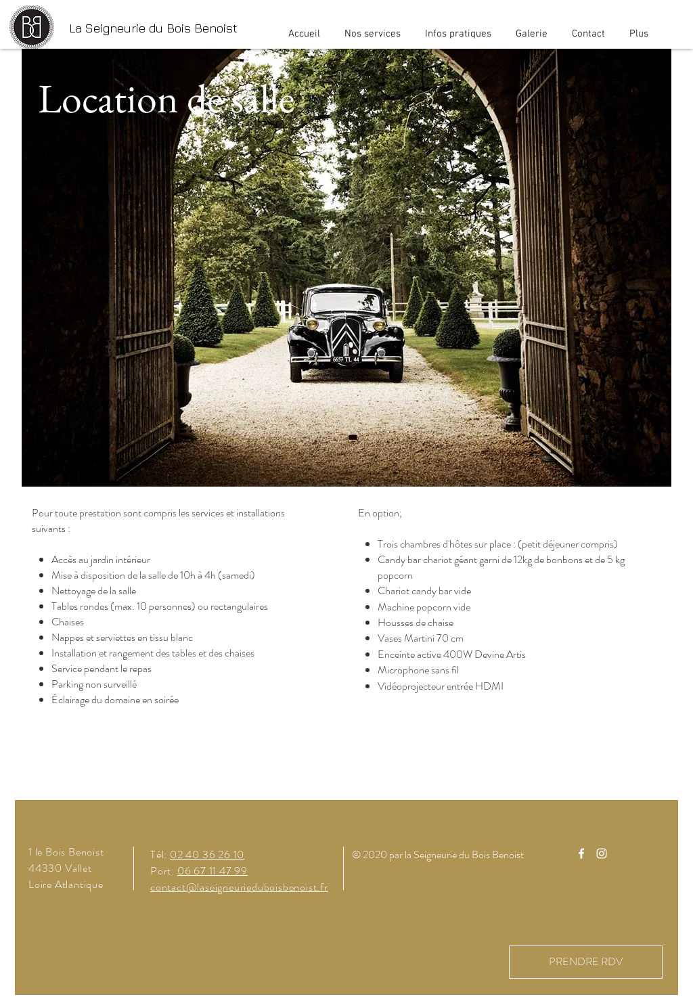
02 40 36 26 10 (207, 854)
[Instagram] (601, 853)
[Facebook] (581, 853)
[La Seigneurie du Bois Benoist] (153, 28)
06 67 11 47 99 (212, 870)
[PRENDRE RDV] (586, 962)
